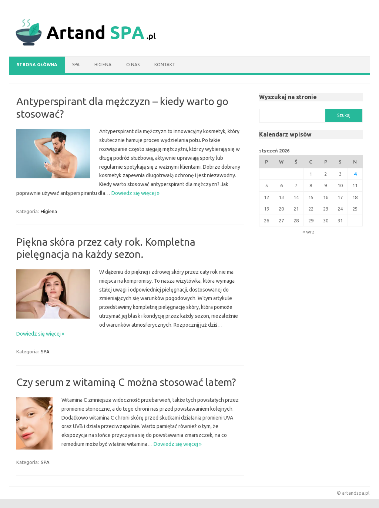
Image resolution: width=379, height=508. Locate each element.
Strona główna (37, 64)
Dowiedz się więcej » (135, 193)
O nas (133, 64)
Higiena (102, 64)
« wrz (308, 232)
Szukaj (344, 115)
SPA (76, 64)
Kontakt (164, 64)
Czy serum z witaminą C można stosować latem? (126, 382)
